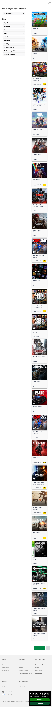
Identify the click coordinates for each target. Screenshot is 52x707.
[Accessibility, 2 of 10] (14, 26)
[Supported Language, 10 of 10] (14, 54)
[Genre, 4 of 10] (14, 33)
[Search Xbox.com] (6, 2)
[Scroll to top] (48, 648)
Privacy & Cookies (19, 701)
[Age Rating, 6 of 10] (14, 40)
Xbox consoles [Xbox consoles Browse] (5, 662)
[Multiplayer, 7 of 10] (14, 44)
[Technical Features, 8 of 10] (14, 47)
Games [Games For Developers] (20, 684)
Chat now (39, 699)
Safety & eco (5, 704)
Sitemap (4, 701)
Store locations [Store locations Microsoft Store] (38, 673)
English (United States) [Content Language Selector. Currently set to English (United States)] (9, 691)
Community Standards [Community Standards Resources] (23, 670)
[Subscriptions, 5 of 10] (14, 37)
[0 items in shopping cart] (45, 2)
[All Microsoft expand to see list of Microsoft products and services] (2, 2)
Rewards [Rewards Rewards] (4, 684)
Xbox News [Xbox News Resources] (21, 662)
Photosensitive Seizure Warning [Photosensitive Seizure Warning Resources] (25, 673)
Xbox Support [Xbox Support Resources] (21, 664)
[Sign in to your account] (49, 2)
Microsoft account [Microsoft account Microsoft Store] (39, 662)
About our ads (12, 704)
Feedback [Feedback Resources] (21, 667)
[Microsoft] (26, 1)
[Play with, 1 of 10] (14, 23)
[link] (39, 23)
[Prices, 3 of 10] (14, 30)
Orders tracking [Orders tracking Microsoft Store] (38, 670)
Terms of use (27, 701)
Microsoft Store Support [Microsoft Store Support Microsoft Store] (40, 664)
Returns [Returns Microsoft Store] (37, 667)
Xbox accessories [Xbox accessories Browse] (5, 670)
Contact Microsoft (11, 701)
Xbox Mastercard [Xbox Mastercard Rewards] (5, 686)
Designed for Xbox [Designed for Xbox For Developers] (22, 686)
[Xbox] (4, 6)
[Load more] (39, 648)
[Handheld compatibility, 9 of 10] (14, 51)
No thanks (40, 703)
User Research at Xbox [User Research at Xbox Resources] (23, 676)
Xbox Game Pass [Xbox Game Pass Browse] (5, 667)
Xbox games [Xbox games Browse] (4, 664)
